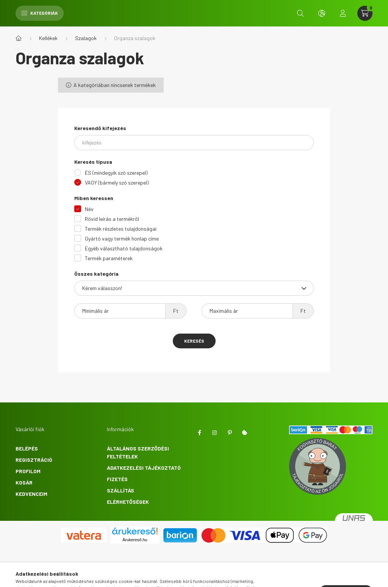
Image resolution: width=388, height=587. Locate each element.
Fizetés (117, 479)
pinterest (229, 432)
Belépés (27, 448)
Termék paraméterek (109, 258)
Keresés (194, 340)
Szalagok (86, 38)
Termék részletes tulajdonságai (120, 228)
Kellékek (48, 38)
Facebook (199, 432)
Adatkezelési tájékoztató (144, 467)
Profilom (28, 471)
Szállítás (120, 490)
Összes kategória (96, 273)
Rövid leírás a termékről (112, 219)
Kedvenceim (31, 494)
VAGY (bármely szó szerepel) (117, 182)
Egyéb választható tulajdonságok (124, 248)
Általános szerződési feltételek (138, 452)
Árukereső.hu (134, 539)
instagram (214, 432)
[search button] (300, 13)
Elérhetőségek (128, 501)
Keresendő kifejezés (100, 128)
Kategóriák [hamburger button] (39, 13)
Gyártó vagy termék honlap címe (122, 238)
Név (89, 209)
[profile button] (342, 13)
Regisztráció (34, 460)
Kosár (24, 482)
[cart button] (364, 13)
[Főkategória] (19, 38)
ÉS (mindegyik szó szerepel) (116, 172)
